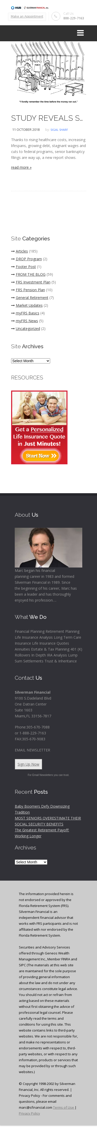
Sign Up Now (28, 764)
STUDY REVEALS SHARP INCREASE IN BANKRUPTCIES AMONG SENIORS (48, 118)
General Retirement (29, 297)
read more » (21, 167)
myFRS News (24, 320)
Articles (19, 251)
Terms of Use (64, 1107)
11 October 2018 (26, 129)
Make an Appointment (27, 16)
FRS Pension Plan (28, 289)
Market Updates (27, 305)
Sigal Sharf (59, 130)
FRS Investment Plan (30, 282)
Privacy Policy (29, 1113)
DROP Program (26, 258)
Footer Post (23, 266)
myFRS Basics (25, 313)
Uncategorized (25, 328)
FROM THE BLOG (28, 274)
